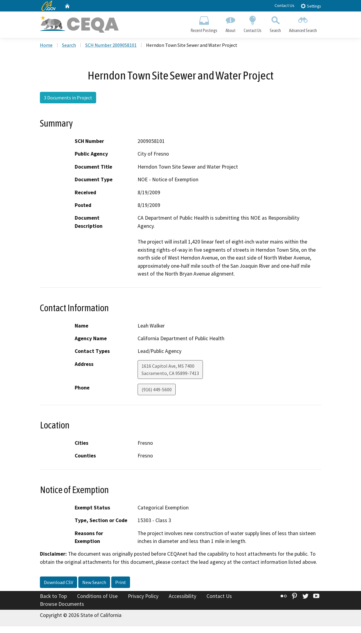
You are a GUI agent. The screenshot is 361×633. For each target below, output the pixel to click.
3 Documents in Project (68, 98)
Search (275, 23)
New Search (94, 582)
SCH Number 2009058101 (111, 45)
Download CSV (58, 582)
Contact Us (284, 5)
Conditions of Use (97, 596)
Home (46, 45)
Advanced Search (303, 23)
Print (120, 582)
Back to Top (53, 596)
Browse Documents (62, 604)
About (230, 23)
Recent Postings (204, 23)
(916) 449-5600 (156, 389)
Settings (311, 6)
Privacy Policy (143, 596)
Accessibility (182, 596)
